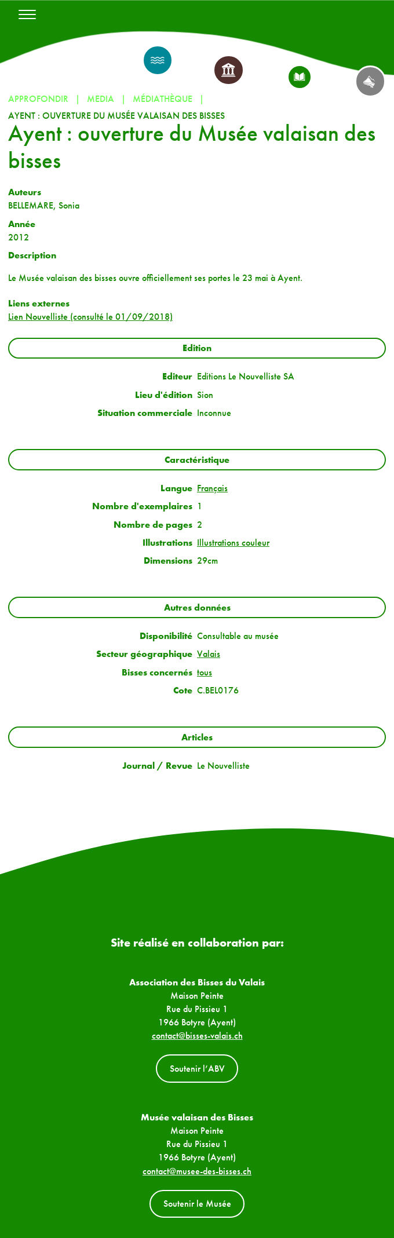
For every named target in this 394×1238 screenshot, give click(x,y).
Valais (208, 654)
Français (212, 488)
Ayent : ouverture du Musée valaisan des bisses (116, 115)
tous (204, 672)
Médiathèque (162, 99)
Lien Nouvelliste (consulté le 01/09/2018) (90, 317)
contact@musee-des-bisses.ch (197, 1171)
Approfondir (38, 99)
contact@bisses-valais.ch (197, 1035)
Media (100, 99)
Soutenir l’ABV (197, 1068)
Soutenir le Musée (197, 1203)
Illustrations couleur (233, 542)
